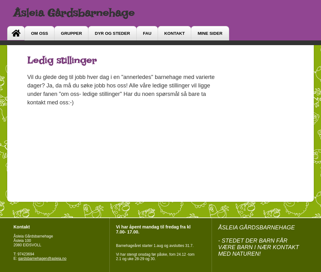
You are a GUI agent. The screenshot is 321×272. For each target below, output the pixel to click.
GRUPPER (71, 33)
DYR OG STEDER (112, 33)
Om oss (39, 33)
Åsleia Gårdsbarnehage (73, 13)
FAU (147, 33)
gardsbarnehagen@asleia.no (42, 258)
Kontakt (174, 33)
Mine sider (209, 33)
